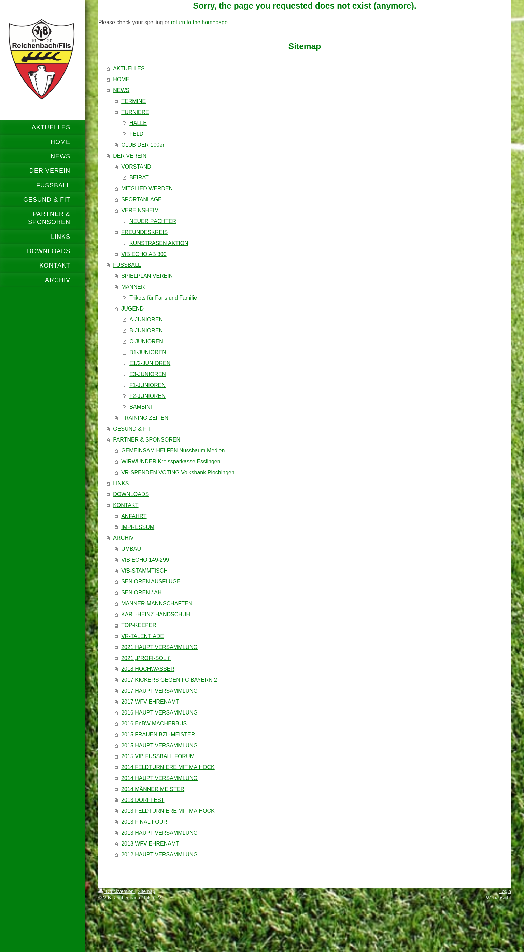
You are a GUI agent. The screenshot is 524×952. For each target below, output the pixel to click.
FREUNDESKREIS (144, 232)
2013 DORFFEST (142, 800)
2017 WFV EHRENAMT (150, 702)
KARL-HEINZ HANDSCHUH (155, 614)
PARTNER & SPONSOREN (146, 440)
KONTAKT (125, 505)
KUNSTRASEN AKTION (158, 243)
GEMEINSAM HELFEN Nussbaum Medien (173, 450)
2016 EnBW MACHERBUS (154, 723)
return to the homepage (199, 22)
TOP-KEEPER (138, 625)
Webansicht (498, 897)
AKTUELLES (128, 68)
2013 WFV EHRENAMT (150, 844)
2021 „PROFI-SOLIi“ (146, 658)
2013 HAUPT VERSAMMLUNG (159, 833)
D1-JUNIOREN (147, 352)
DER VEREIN (129, 156)
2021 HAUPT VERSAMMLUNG (159, 647)
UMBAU (131, 549)
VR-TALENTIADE (142, 636)
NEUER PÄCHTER (152, 221)
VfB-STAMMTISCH (144, 571)
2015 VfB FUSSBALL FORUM (158, 756)
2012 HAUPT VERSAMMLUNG (159, 854)
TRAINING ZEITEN (144, 418)
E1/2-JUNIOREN (149, 363)
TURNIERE (135, 112)
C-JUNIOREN (146, 341)
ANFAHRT (133, 516)
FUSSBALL (127, 265)
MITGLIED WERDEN (147, 188)
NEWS (121, 90)
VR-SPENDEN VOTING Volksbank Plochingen (178, 472)
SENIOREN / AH (141, 592)
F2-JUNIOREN (147, 396)
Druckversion (116, 891)
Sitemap (146, 891)
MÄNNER (133, 287)
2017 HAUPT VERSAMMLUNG (159, 691)
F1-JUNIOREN (147, 385)
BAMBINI (140, 407)
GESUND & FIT (132, 429)
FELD (136, 134)
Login (505, 891)
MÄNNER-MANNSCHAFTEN (156, 603)
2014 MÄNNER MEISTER (152, 789)
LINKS (121, 483)
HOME (121, 79)
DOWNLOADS (131, 494)
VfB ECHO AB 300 (144, 254)
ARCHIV (123, 538)
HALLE (138, 123)
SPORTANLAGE (141, 199)
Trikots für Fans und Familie (163, 298)
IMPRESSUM (137, 527)
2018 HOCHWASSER (147, 669)
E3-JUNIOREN (147, 374)
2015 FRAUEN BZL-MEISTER (158, 734)
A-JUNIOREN (146, 319)
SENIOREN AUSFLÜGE (150, 582)
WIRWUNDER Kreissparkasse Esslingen (170, 461)
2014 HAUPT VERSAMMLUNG (159, 778)
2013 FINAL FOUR (144, 822)
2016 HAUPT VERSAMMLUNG (159, 713)
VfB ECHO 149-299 (145, 560)
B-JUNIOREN (146, 330)
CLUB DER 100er (142, 145)
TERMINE (133, 101)
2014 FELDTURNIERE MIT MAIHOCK (168, 767)
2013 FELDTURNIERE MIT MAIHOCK (168, 811)
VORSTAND (136, 167)
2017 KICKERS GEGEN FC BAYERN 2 (169, 680)
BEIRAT (139, 178)
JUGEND (132, 309)
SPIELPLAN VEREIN (147, 276)
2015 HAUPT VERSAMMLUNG (159, 745)
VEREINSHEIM (140, 210)
